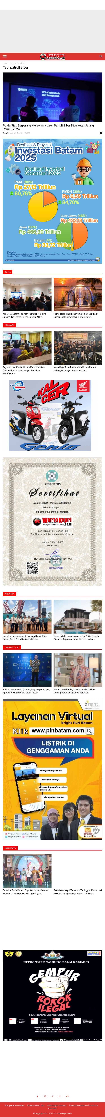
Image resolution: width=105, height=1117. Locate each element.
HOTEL (8, 272)
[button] (4, 56)
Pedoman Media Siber (36, 1105)
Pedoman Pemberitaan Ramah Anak (83, 1105)
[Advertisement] (52, 5)
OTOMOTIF (9, 325)
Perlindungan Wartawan (56, 1105)
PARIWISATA (10, 848)
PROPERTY (10, 594)
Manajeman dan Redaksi (14, 1105)
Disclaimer (52, 1108)
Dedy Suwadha (9, 133)
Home (5, 63)
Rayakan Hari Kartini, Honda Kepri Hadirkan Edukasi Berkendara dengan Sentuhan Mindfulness (24, 370)
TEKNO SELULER (12, 647)
